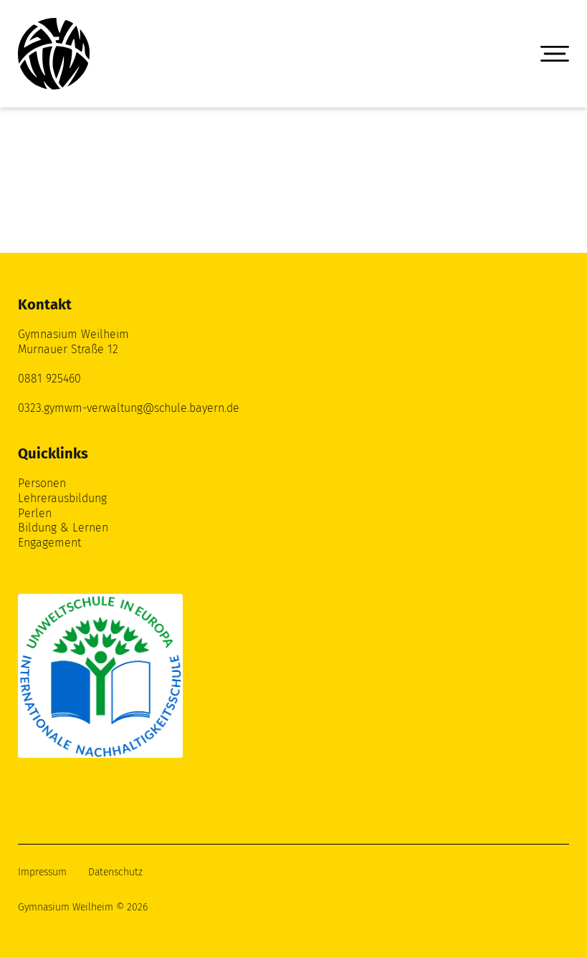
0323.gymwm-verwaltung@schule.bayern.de (128, 408)
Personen (42, 483)
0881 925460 (49, 378)
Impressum (42, 872)
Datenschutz (115, 872)
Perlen (35, 513)
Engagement (49, 542)
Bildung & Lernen (63, 527)
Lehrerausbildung (62, 498)
